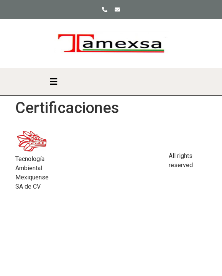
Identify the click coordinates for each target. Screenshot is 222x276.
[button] (53, 82)
